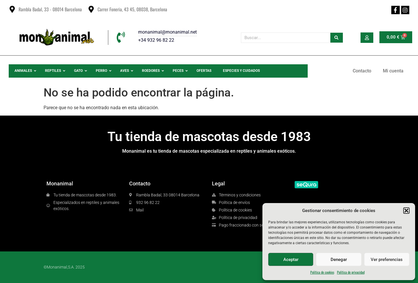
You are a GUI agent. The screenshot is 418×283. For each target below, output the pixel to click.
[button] (406, 210)
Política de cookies (322, 272)
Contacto (362, 71)
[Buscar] (336, 38)
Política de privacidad (351, 272)
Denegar (339, 259)
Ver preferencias (387, 259)
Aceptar (290, 259)
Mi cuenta (393, 71)
